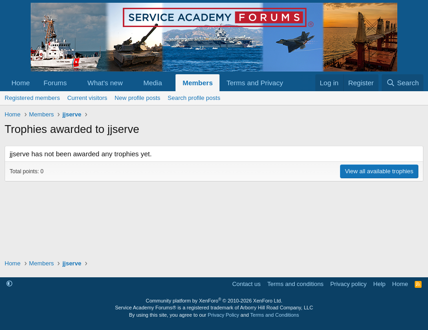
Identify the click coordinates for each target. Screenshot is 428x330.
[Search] (402, 82)
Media (152, 83)
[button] (74, 82)
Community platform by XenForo (214, 300)
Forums (55, 83)
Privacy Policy (223, 315)
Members (197, 83)
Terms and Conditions (274, 315)
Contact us (246, 283)
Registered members (32, 97)
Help (379, 283)
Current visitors (87, 97)
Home (20, 83)
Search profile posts (194, 97)
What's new (105, 83)
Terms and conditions (295, 283)
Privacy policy (348, 283)
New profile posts (137, 97)
